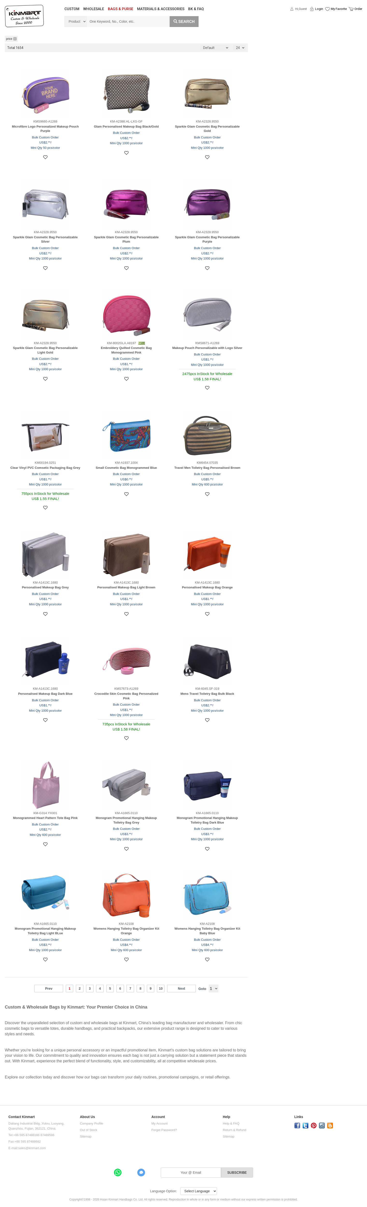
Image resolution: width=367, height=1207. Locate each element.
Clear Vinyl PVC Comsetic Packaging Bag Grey (45, 468)
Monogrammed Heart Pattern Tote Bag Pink (45, 818)
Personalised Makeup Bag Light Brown (126, 587)
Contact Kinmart (21, 1117)
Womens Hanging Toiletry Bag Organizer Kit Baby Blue (207, 931)
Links (298, 1117)
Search (184, 21)
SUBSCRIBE (237, 1172)
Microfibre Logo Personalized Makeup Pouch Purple (45, 129)
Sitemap (85, 1136)
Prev (48, 988)
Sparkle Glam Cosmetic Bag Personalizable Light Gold (45, 350)
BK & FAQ (196, 9)
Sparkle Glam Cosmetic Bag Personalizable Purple (207, 239)
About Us (87, 1117)
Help (226, 1117)
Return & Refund (234, 1130)
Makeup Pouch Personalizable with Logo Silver (207, 348)
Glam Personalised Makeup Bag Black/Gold (126, 126)
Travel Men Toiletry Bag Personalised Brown (207, 468)
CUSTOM (71, 9)
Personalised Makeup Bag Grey (45, 587)
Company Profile (91, 1123)
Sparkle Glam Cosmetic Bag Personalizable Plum (126, 239)
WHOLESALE (93, 9)
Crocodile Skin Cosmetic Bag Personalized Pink (126, 696)
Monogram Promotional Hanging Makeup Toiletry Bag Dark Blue (207, 820)
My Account (159, 1123)
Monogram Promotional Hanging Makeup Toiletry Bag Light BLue (45, 931)
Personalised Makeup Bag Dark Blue (45, 694)
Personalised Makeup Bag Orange (207, 587)
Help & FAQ (231, 1123)
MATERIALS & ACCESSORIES (160, 9)
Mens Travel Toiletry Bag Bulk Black (207, 694)
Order (358, 9)
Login (319, 9)
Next (181, 988)
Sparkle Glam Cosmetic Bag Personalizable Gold (207, 129)
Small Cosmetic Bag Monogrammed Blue (126, 468)
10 (161, 988)
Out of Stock (88, 1130)
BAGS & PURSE (120, 9)
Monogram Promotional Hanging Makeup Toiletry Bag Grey (126, 820)
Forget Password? (164, 1130)
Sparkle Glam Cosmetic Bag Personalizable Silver (45, 239)
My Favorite (339, 9)
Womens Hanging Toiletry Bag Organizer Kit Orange (126, 931)
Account (158, 1117)
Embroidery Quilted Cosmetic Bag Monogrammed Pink (126, 350)
